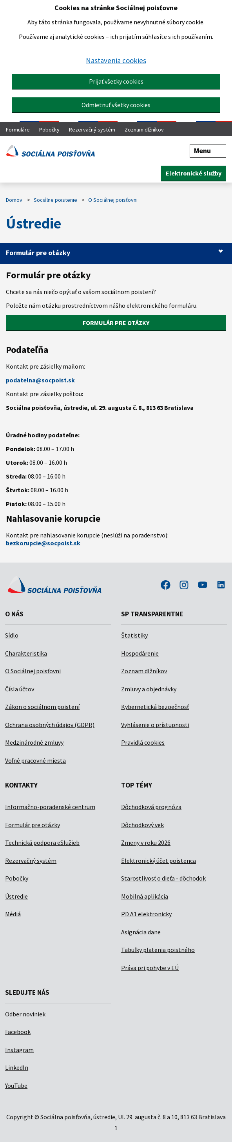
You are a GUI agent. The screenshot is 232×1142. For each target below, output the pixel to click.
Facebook (18, 1032)
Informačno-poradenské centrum (50, 807)
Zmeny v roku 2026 (145, 842)
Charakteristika (26, 653)
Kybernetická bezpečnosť (155, 707)
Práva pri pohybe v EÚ (150, 968)
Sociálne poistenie (55, 199)
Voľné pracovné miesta (35, 760)
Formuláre (18, 129)
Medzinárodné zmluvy (34, 742)
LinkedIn (16, 1067)
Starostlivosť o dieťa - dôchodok (163, 878)
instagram (184, 585)
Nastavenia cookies (116, 60)
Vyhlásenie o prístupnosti (155, 725)
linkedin (221, 585)
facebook (165, 585)
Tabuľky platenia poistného (158, 950)
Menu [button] (208, 150)
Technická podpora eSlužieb (42, 842)
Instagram (19, 1050)
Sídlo (11, 635)
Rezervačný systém (92, 129)
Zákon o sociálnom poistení (42, 707)
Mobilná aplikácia (144, 896)
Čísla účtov (19, 689)
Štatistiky (134, 635)
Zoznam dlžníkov (144, 129)
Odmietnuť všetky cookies (116, 105)
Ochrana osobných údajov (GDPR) (49, 725)
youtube (202, 585)
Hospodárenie (140, 653)
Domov (14, 199)
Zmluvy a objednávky (148, 689)
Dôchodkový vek (142, 825)
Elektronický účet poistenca (158, 860)
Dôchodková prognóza (151, 807)
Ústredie (16, 896)
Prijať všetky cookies (116, 81)
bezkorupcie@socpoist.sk (43, 543)
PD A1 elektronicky (146, 914)
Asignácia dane (141, 932)
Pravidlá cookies (143, 742)
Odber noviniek (25, 1014)
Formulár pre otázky (38, 252)
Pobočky (49, 129)
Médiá (13, 914)
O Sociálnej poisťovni (113, 199)
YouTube (16, 1085)
